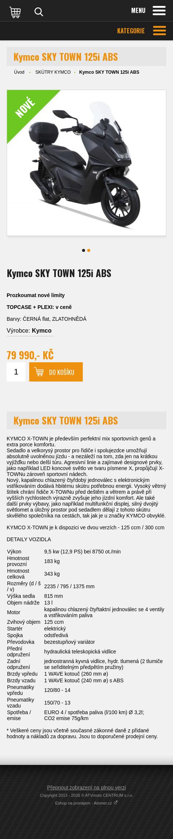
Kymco (41, 330)
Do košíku (61, 372)
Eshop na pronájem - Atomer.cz (86, 803)
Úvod (19, 72)
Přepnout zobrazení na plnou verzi (86, 787)
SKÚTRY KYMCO (53, 72)
